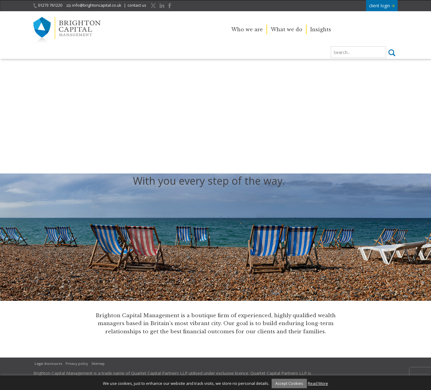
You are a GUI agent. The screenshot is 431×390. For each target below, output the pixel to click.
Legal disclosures (48, 363)
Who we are (247, 29)
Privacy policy (77, 363)
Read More (318, 383)
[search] (358, 52)
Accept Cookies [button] (289, 383)
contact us (136, 5)
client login (382, 5)
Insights (320, 29)
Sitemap (98, 363)
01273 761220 (47, 5)
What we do (286, 29)
